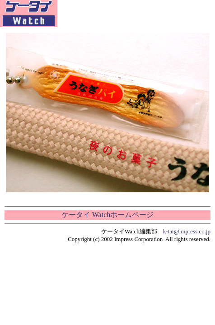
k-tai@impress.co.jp (186, 231)
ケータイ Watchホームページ (107, 214)
